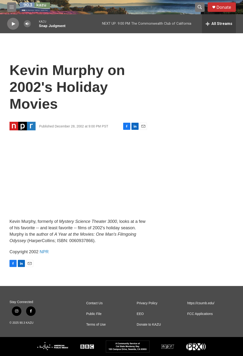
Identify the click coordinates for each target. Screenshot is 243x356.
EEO (140, 314)
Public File (94, 314)
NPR (44, 251)
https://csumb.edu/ (200, 303)
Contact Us (94, 303)
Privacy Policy (147, 303)
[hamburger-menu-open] (11, 7)
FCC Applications (200, 314)
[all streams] (219, 23)
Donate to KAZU (149, 324)
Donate (223, 7)
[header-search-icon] (200, 7)
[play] (13, 24)
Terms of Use (96, 324)
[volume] (27, 24)
